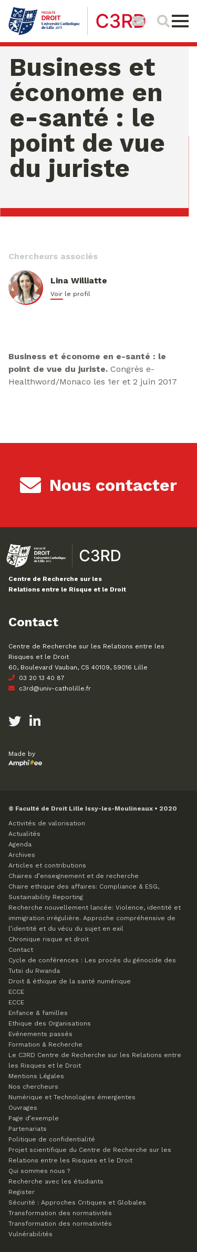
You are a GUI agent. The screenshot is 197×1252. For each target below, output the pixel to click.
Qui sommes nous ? (39, 1171)
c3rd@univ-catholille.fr (49, 688)
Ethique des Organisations (49, 1023)
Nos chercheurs (33, 1086)
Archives (21, 855)
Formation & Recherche (45, 1044)
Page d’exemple (33, 1118)
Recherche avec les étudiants (55, 1181)
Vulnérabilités (30, 1234)
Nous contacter (98, 485)
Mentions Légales (36, 1076)
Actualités (24, 833)
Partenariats (27, 1128)
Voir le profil (70, 294)
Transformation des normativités (60, 1213)
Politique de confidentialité (51, 1139)
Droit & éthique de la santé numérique (69, 981)
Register (21, 1192)
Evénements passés (40, 1034)
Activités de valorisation (46, 823)
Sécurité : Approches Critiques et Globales (77, 1202)
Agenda (20, 844)
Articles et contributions (47, 865)
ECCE (16, 991)
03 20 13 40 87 (36, 678)
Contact (20, 949)
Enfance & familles (38, 1013)
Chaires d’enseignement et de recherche (73, 876)
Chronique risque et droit (48, 939)
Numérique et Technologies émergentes (72, 1097)
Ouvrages (22, 1107)
